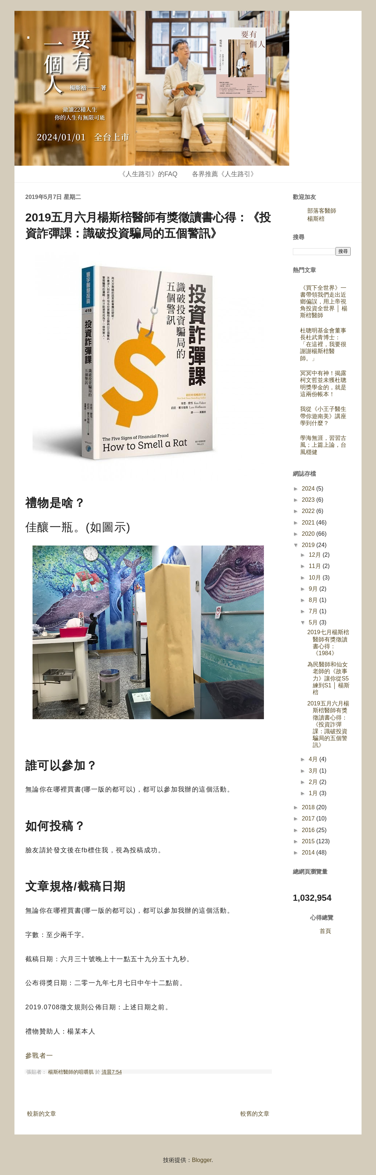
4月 (314, 759)
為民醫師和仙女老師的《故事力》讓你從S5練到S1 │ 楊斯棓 (328, 678)
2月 (314, 782)
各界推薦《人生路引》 (224, 174)
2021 (309, 522)
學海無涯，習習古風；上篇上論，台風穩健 (323, 445)
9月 (314, 589)
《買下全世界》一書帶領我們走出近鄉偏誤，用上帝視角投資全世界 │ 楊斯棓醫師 (323, 302)
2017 (309, 818)
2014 (309, 852)
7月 (314, 611)
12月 (315, 555)
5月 (314, 622)
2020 (309, 534)
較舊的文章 (254, 1114)
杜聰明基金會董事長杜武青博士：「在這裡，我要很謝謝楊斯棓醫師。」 (323, 344)
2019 (309, 545)
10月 (315, 577)
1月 (314, 793)
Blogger (202, 1160)
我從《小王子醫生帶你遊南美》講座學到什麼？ (323, 416)
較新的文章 (41, 1114)
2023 (309, 500)
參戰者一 (39, 1055)
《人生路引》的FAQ (148, 174)
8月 (314, 600)
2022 (309, 511)
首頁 (325, 931)
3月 (314, 771)
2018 (309, 807)
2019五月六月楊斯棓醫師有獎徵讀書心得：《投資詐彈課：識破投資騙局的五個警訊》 (328, 724)
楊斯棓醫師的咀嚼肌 (71, 1072)
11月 (315, 566)
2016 (309, 830)
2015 (309, 841)
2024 (309, 488)
